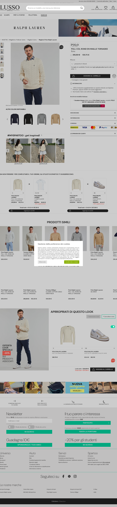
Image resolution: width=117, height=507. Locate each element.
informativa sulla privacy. (66, 258)
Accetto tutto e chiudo (71, 262)
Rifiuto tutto (42, 262)
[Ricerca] (81, 8)
